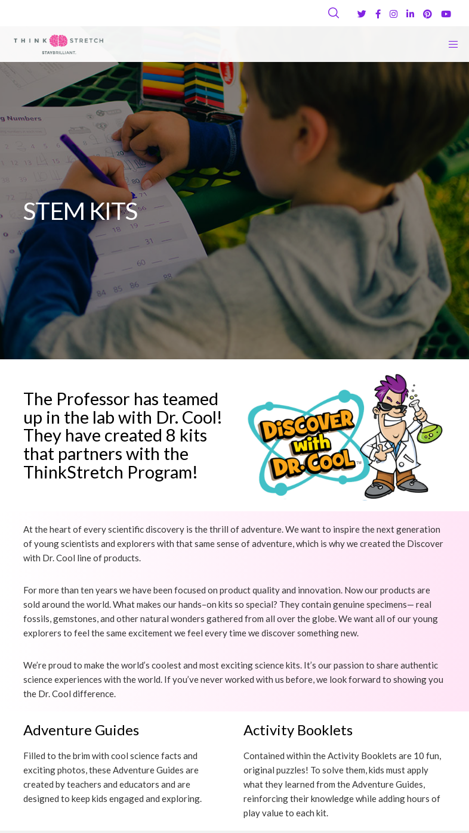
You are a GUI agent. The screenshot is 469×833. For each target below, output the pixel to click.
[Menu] (449, 44)
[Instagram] (393, 14)
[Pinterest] (427, 14)
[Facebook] (378, 14)
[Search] (333, 13)
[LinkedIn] (410, 14)
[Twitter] (361, 14)
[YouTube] (446, 14)
